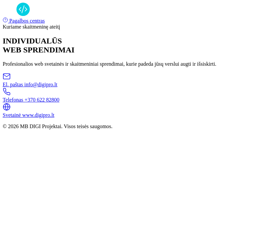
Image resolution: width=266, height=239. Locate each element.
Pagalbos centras (24, 21)
